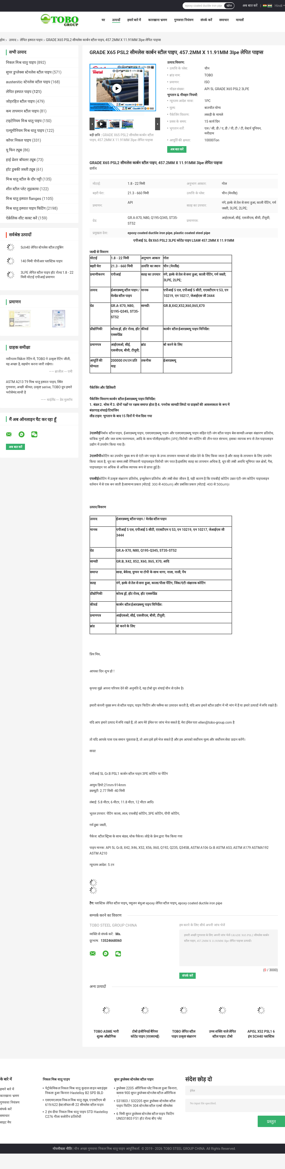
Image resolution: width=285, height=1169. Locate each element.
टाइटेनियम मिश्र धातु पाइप (24, 121)
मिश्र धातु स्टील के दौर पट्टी (24, 179)
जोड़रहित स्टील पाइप (20, 101)
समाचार (224, 20)
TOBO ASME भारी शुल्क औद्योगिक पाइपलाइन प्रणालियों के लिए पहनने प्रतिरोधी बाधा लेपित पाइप (106, 1034)
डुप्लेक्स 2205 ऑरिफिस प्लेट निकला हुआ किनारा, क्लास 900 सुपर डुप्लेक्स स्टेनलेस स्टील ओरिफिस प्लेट (146, 1091)
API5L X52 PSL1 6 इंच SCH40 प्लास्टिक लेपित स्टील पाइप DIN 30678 (261, 1034)
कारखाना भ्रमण (157, 20)
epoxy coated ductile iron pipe (200, 903)
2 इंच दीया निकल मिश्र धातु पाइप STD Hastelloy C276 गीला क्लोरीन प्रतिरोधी (76, 1114)
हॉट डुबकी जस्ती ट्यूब (20, 169)
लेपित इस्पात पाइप (31, 40)
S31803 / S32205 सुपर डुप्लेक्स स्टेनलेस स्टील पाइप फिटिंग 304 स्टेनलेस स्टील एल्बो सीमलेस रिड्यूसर (145, 1104)
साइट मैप (5, 1122)
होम (2, 40)
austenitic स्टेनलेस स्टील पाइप (28, 82)
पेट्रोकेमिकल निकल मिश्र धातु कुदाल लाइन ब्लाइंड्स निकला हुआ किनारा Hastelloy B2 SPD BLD (76, 1090)
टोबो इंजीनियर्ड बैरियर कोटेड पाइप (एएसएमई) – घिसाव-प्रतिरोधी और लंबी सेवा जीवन (145, 1034)
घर (103, 20)
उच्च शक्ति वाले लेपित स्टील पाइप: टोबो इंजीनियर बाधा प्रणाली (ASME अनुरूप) (222, 1034)
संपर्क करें (206, 20)
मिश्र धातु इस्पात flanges (23, 198)
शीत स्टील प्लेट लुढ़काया (22, 189)
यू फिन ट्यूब (14, 150)
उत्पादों (116, 20)
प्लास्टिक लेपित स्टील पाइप (111, 903)
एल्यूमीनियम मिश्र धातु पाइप (25, 130)
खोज (229, 5)
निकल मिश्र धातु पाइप (21, 62)
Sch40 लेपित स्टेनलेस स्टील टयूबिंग (42, 247)
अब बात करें (249, 5)
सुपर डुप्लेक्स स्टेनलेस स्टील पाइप (29, 72)
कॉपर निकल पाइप (18, 140)
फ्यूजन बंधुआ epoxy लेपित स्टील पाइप (152, 903)
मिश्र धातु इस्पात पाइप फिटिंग (26, 208)
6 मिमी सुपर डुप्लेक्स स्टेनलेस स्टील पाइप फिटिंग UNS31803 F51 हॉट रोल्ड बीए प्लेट (145, 1116)
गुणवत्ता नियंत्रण (183, 20)
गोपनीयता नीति (62, 1149)
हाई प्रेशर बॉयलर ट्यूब (21, 159)
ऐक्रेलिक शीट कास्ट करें (21, 218)
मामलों (240, 20)
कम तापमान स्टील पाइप (22, 111)
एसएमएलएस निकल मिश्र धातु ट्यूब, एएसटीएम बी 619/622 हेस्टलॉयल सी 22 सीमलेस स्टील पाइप (75, 1102)
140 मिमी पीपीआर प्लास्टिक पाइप (42, 261)
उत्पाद (12, 40)
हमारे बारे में (134, 20)
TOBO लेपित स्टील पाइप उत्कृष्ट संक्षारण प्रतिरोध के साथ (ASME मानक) (183, 1034)
